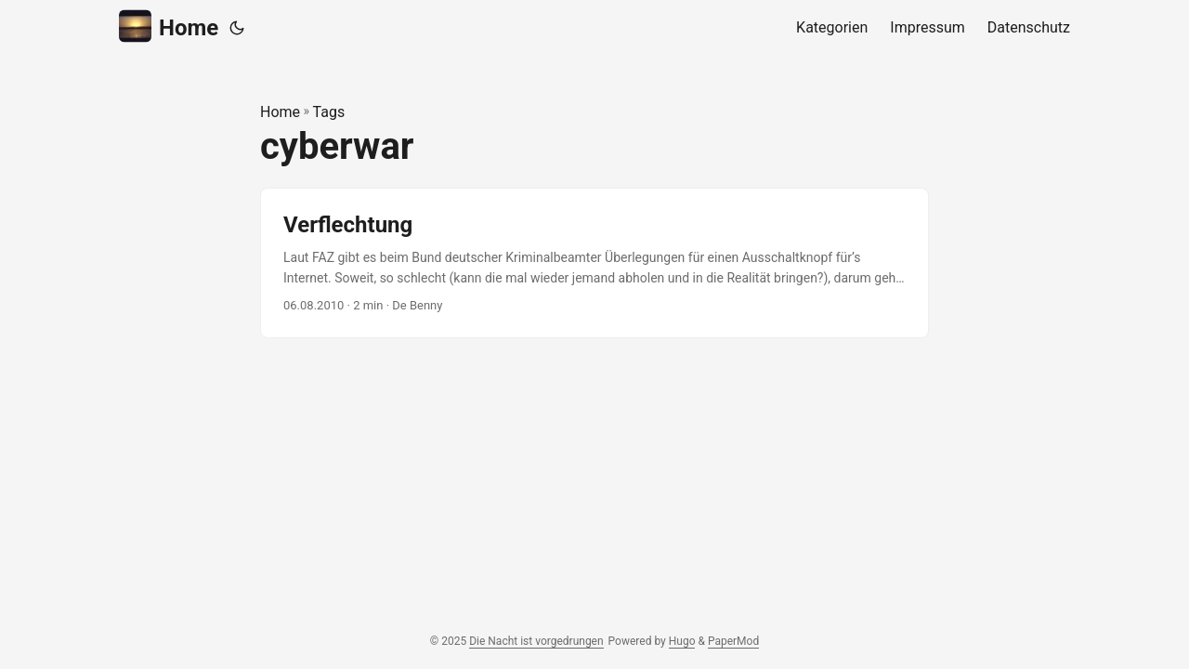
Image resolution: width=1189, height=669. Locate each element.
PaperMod (733, 641)
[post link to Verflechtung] (594, 263)
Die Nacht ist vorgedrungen (536, 641)
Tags (329, 112)
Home (168, 26)
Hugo (682, 641)
